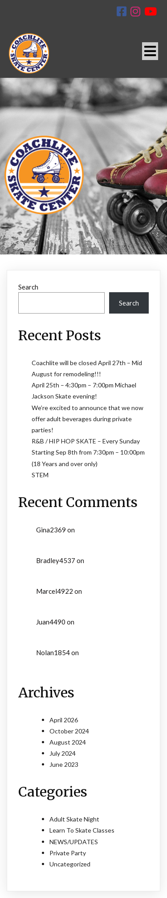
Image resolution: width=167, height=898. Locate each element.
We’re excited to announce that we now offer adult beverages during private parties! (87, 419)
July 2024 (62, 753)
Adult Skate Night (74, 819)
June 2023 (63, 764)
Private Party (67, 853)
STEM (40, 475)
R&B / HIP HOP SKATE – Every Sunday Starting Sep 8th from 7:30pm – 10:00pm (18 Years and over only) (88, 452)
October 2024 (69, 731)
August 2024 (67, 742)
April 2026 (63, 720)
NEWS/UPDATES (73, 842)
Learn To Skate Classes (81, 830)
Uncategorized (69, 864)
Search (28, 287)
